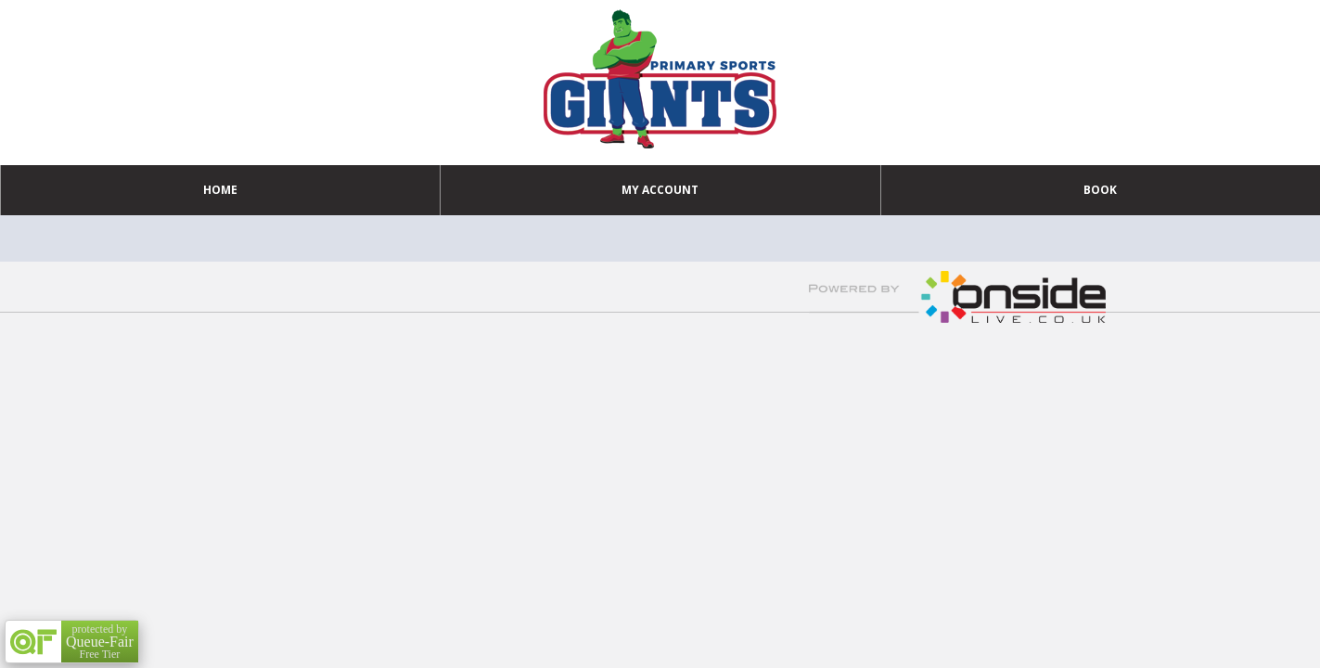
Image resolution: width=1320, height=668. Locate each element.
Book (1100, 190)
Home (220, 190)
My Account (660, 190)
